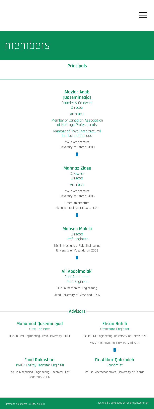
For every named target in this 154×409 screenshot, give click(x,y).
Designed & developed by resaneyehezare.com (123, 402)
